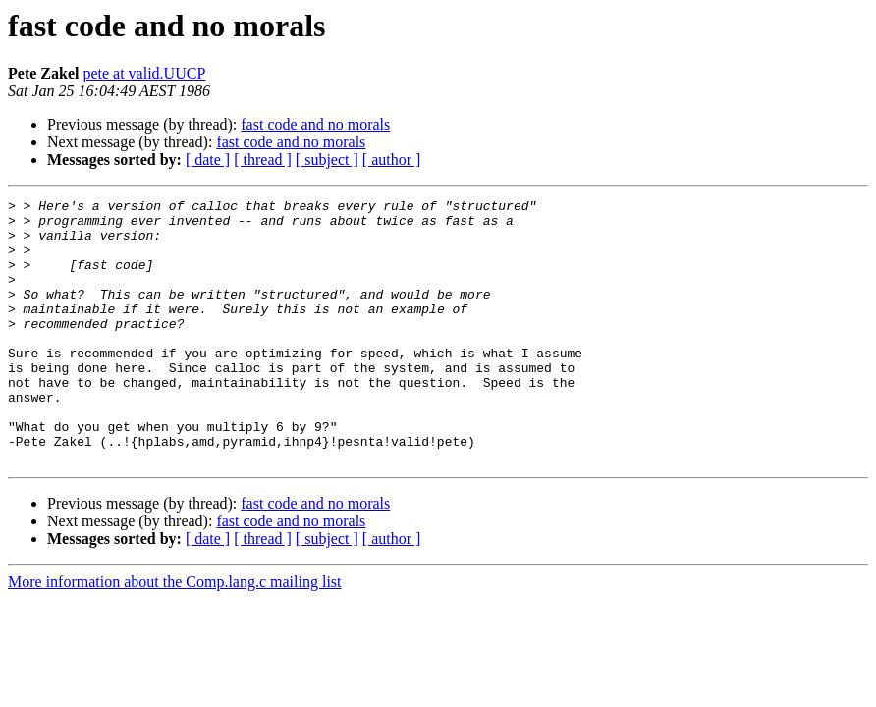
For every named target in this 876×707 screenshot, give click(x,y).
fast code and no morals (315, 124)
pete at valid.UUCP (143, 73)
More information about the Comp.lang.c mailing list (175, 634)
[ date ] (208, 159)
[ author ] (391, 159)
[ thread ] (263, 159)
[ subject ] (327, 159)
